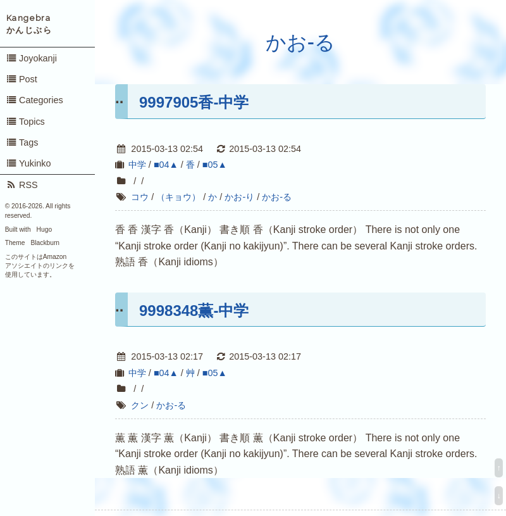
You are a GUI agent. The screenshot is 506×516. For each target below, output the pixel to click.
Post (21, 79)
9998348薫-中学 (194, 310)
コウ (140, 197)
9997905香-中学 (194, 102)
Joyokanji (31, 58)
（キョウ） (178, 197)
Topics (25, 121)
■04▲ (166, 165)
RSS (22, 185)
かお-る (300, 42)
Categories (34, 100)
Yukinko (28, 163)
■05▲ (214, 165)
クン (140, 405)
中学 (137, 165)
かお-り (239, 197)
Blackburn (45, 242)
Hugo (44, 229)
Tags (22, 142)
